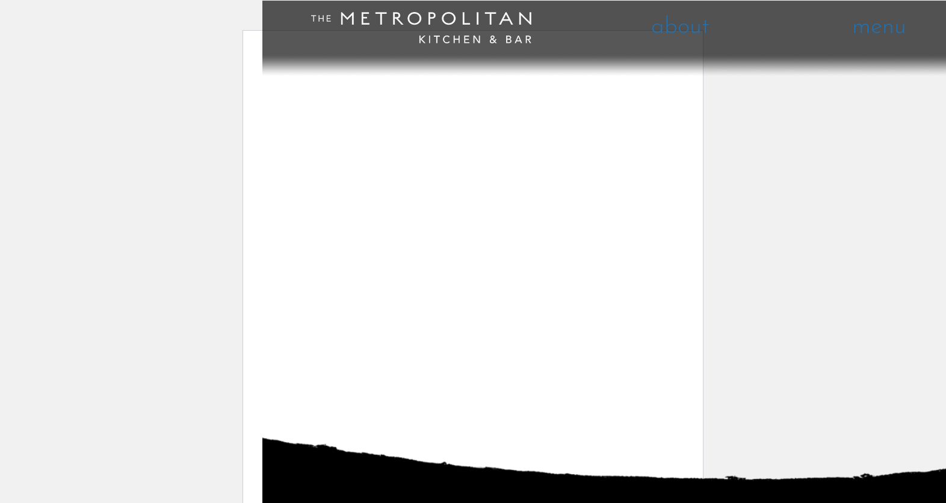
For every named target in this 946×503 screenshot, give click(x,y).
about (680, 27)
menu (879, 27)
